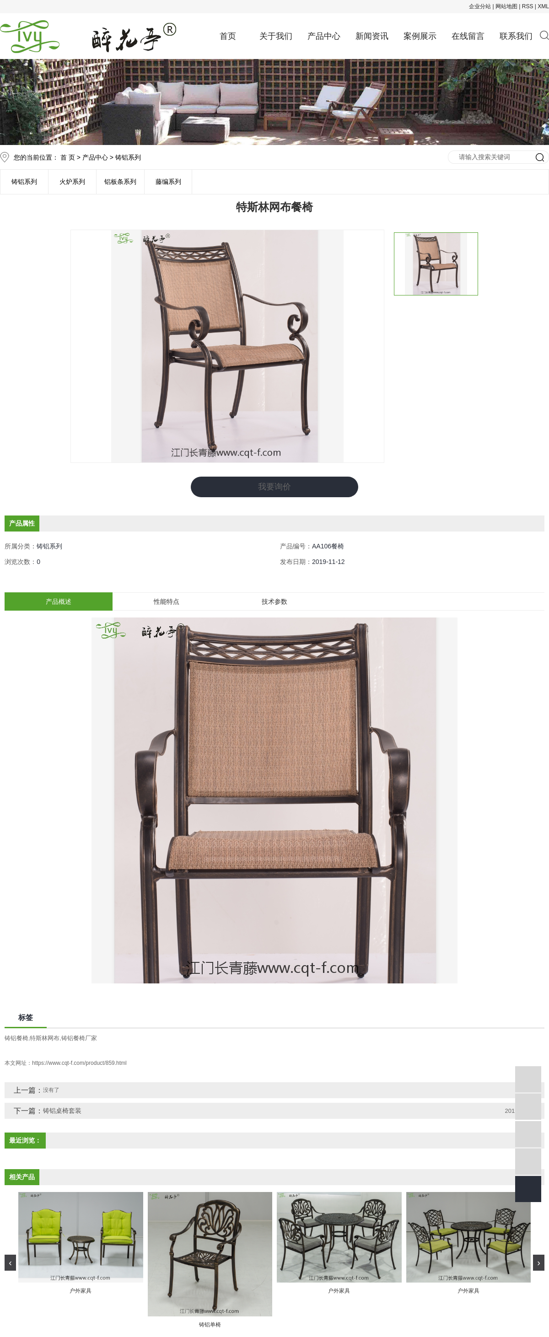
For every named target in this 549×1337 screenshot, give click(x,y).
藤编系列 (168, 181)
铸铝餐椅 (16, 1037)
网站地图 (506, 6)
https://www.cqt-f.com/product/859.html (79, 1062)
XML (543, 6)
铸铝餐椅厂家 (79, 1037)
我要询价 (274, 486)
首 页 (67, 157)
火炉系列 (72, 181)
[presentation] (10, 1262)
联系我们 (516, 36)
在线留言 (468, 36)
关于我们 (275, 36)
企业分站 (480, 6)
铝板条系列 (120, 181)
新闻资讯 (371, 36)
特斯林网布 (44, 1037)
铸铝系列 (128, 157)
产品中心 (323, 36)
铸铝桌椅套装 (62, 1110)
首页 (228, 36)
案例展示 (420, 36)
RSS (527, 6)
